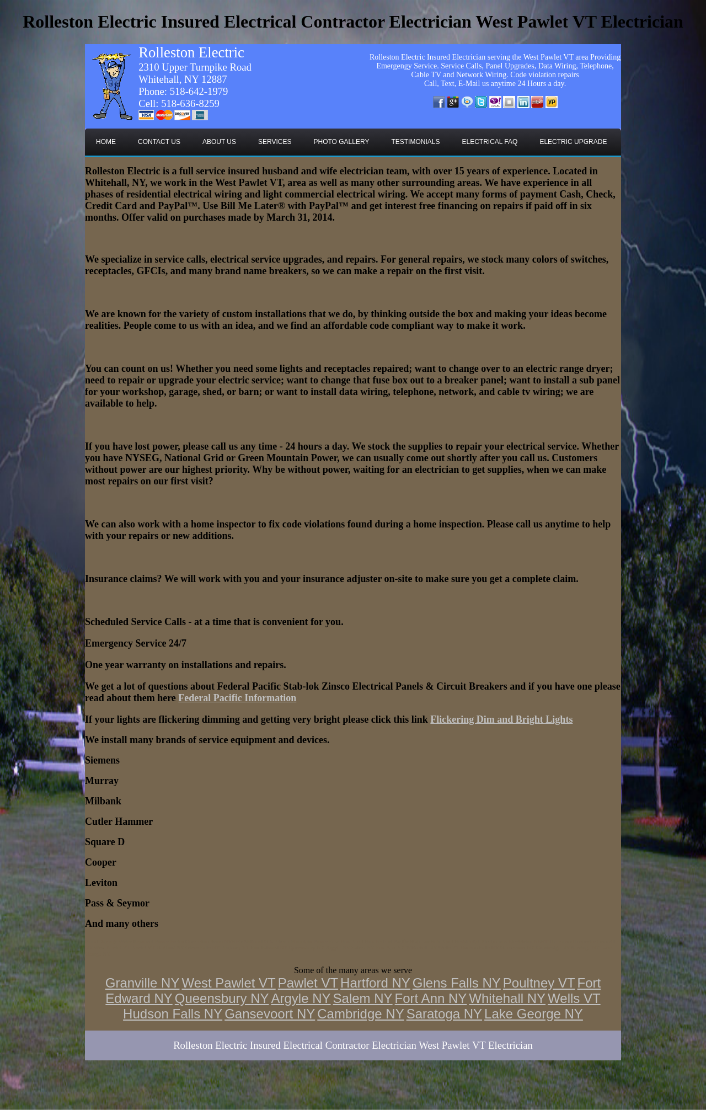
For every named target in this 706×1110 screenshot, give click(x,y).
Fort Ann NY (431, 998)
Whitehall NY (507, 998)
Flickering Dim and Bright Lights (501, 719)
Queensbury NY (222, 998)
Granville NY (142, 982)
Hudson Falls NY (172, 1013)
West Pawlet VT (228, 982)
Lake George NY (533, 1013)
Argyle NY (301, 998)
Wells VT (574, 998)
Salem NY (363, 998)
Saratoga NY (444, 1013)
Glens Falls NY (457, 982)
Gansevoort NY (269, 1013)
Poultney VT (539, 982)
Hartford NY (375, 982)
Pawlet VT (308, 982)
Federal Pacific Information (237, 697)
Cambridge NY (360, 1013)
